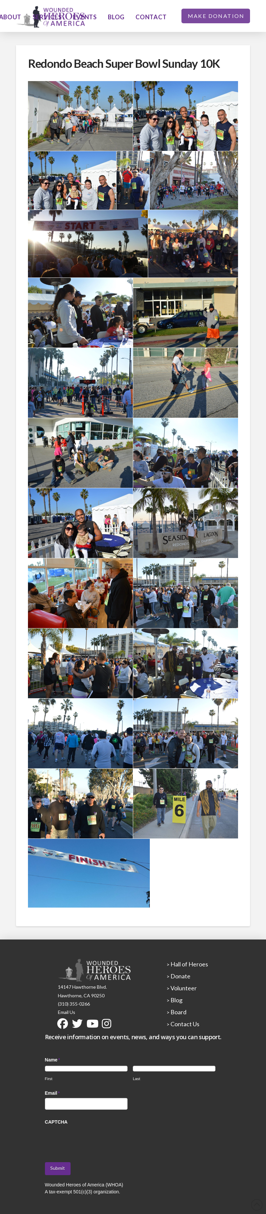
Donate (179, 976)
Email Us (66, 1012)
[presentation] (95, 1140)
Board (177, 1012)
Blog (175, 1000)
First (49, 1078)
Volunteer (183, 988)
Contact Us (184, 1024)
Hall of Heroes (188, 964)
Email (52, 1093)
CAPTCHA (56, 1122)
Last (136, 1078)
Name (53, 1059)
